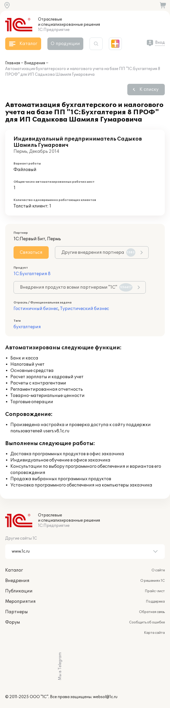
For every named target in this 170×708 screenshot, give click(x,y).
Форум (12, 622)
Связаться (31, 252)
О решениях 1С (152, 581)
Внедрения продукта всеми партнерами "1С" (76, 287)
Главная (12, 63)
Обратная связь (152, 612)
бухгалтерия (27, 327)
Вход (160, 42)
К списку (149, 89)
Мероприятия (20, 601)
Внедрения (34, 63)
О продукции (65, 43)
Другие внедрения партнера (98, 252)
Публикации (19, 591)
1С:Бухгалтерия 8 (32, 273)
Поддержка (155, 601)
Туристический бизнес (84, 308)
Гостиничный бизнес (36, 308)
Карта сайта (154, 633)
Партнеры (16, 612)
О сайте (158, 570)
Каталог (14, 570)
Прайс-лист (155, 591)
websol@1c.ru (105, 697)
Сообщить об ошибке (147, 622)
